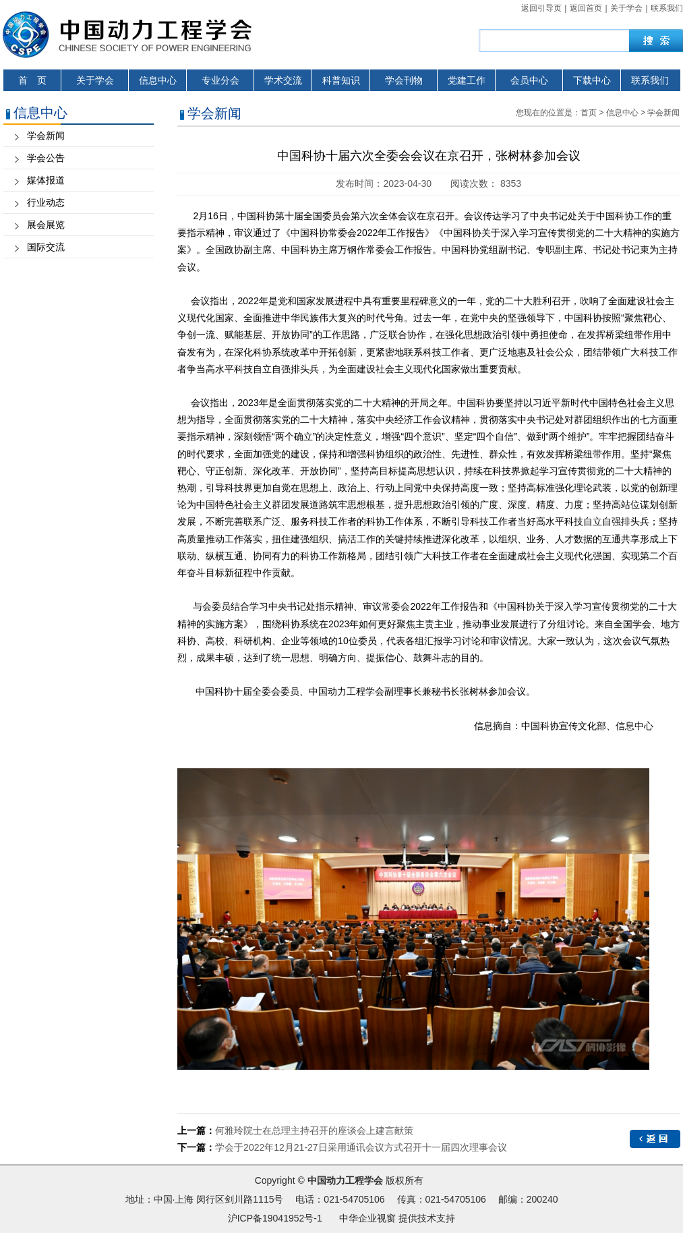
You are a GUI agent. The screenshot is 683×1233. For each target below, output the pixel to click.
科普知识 (341, 80)
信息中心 (158, 80)
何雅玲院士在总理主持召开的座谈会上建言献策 (314, 1130)
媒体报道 (46, 180)
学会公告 (46, 157)
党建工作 (466, 80)
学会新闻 (46, 135)
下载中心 (592, 80)
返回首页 (586, 8)
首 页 (32, 80)
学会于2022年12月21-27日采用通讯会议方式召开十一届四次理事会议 (361, 1147)
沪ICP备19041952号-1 (275, 1218)
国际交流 (46, 246)
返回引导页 (541, 8)
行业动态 (46, 202)
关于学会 (626, 8)
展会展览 (46, 224)
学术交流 (283, 80)
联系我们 (667, 8)
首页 (589, 112)
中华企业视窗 (367, 1218)
